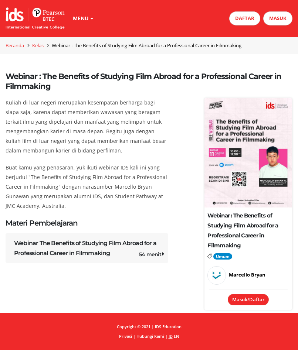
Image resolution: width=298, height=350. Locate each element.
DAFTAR (244, 18)
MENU (83, 18)
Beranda (15, 45)
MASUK (278, 18)
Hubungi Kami (150, 336)
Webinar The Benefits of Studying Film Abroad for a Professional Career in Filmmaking (90, 250)
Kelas (38, 45)
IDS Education (168, 326)
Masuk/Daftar (248, 299)
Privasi (125, 336)
